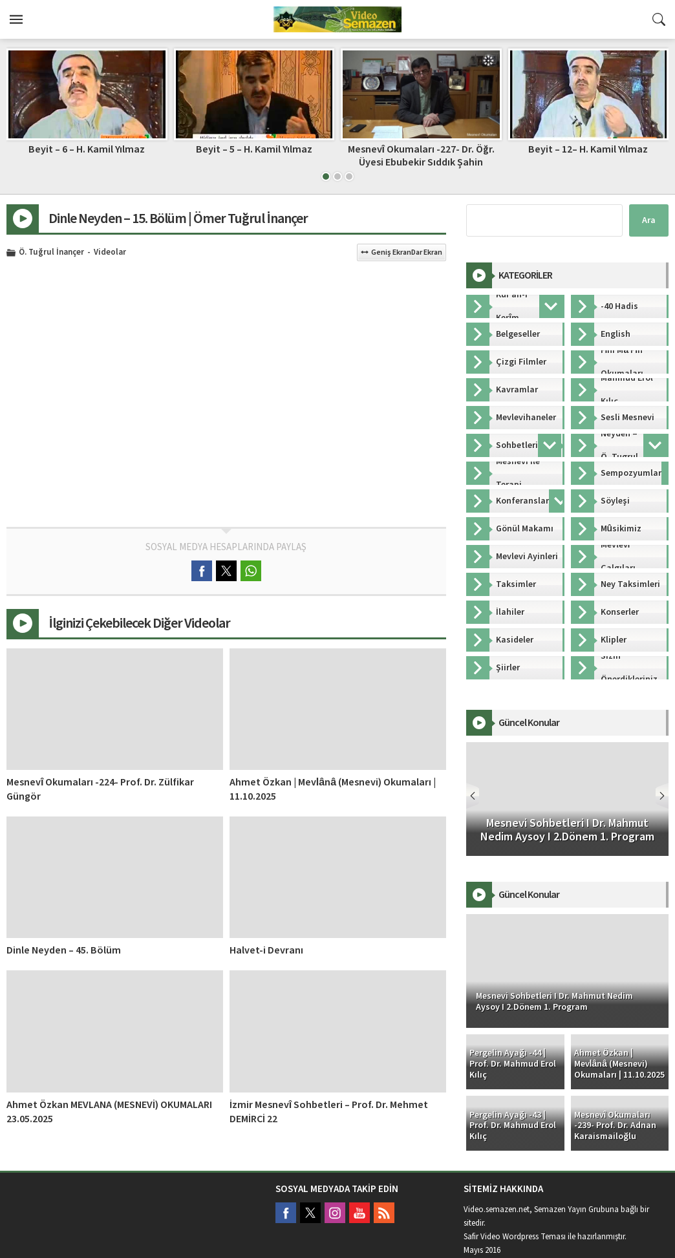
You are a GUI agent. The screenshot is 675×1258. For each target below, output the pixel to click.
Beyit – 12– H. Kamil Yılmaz (588, 149)
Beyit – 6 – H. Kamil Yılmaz (86, 149)
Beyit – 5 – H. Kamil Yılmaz (254, 149)
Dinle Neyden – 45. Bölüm (63, 950)
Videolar (110, 252)
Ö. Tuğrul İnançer (51, 252)
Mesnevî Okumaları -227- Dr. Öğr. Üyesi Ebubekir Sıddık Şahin (421, 155)
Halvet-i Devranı (266, 950)
